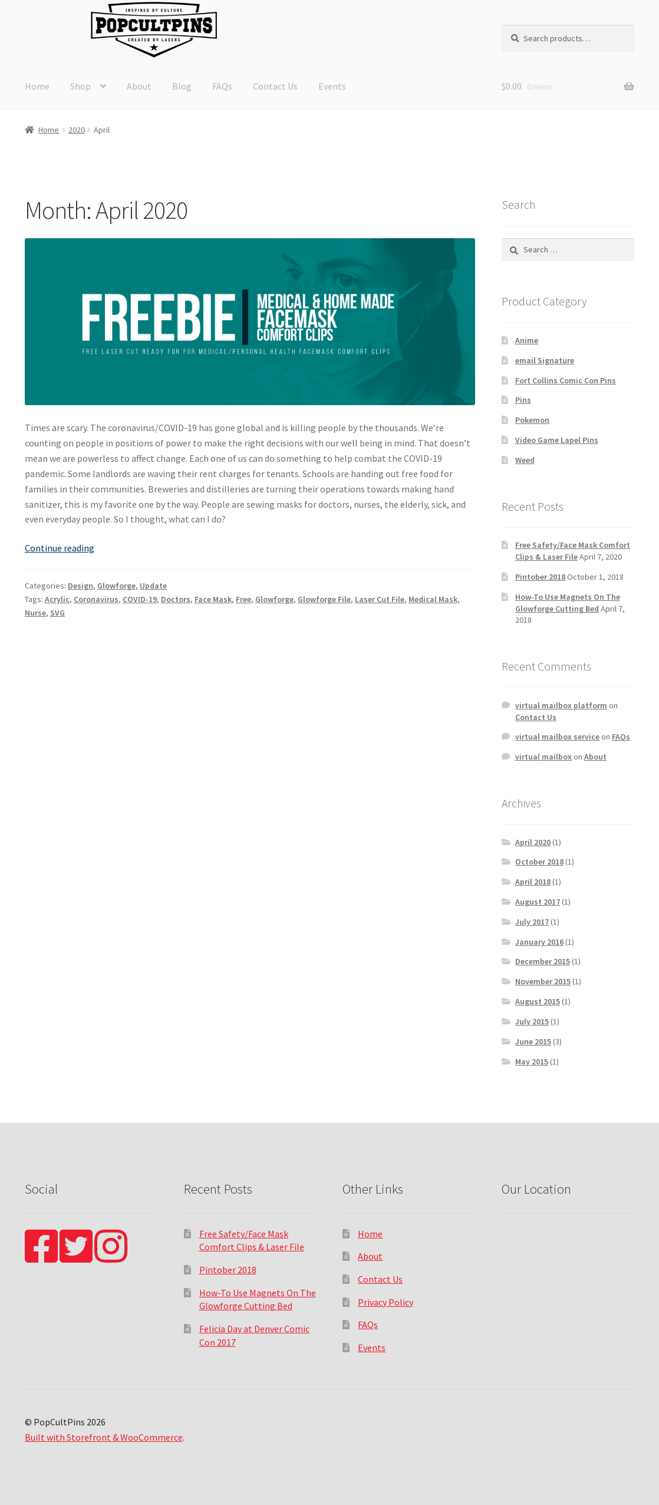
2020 (76, 129)
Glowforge (116, 585)
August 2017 (537, 901)
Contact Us (275, 86)
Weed (525, 460)
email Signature (544, 360)
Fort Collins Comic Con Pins (565, 380)
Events (332, 86)
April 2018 (533, 881)
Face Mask (213, 599)
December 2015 (542, 961)
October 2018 (539, 861)
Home (37, 86)
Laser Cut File (379, 599)
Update (153, 585)
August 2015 (537, 1001)
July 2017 (532, 921)
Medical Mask (432, 599)
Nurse (35, 612)
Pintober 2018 (540, 576)
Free (243, 599)
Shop (80, 86)
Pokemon (532, 420)
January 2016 (539, 941)
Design (80, 585)
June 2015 (533, 1041)
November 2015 (543, 981)
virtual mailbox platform (561, 705)
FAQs (222, 86)
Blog (182, 86)
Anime (526, 340)
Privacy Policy (385, 1302)
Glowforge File (324, 599)
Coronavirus (96, 599)
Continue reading (59, 548)
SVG (57, 612)
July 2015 (532, 1021)
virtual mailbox (543, 756)
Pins (523, 400)
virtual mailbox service (557, 736)
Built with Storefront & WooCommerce (104, 1437)
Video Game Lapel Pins (556, 440)
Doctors (175, 599)
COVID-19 (140, 599)
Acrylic (57, 599)
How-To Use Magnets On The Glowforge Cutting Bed (567, 603)
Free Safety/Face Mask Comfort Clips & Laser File (572, 551)
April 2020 (533, 842)
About (139, 86)
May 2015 (531, 1061)
